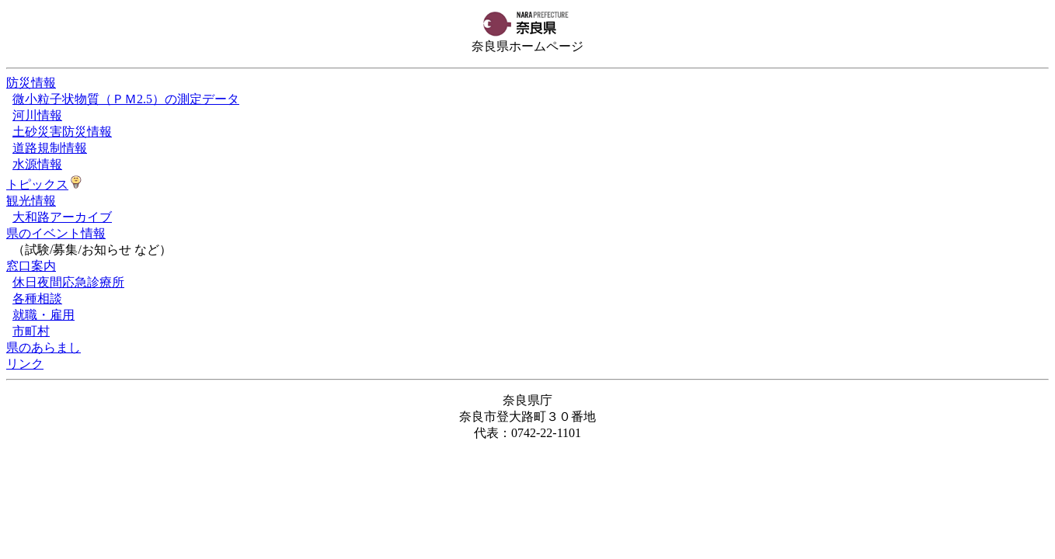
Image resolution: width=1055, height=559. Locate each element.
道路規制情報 (49, 148)
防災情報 (31, 82)
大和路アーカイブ (62, 217)
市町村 (31, 331)
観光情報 (31, 200)
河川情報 (37, 115)
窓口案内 (31, 266)
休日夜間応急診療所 (68, 282)
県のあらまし (43, 347)
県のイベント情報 (56, 233)
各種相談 (37, 298)
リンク (25, 363)
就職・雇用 (43, 314)
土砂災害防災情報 (62, 131)
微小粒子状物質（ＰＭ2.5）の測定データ (125, 99)
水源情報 (37, 164)
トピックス (37, 184)
